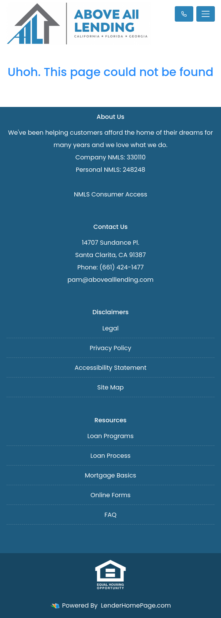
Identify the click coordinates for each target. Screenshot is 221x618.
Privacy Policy (110, 348)
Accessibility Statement (111, 367)
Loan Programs (110, 436)
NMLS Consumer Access (110, 194)
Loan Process (110, 455)
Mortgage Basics (110, 475)
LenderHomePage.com (136, 605)
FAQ (110, 514)
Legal (110, 328)
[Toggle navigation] (205, 14)
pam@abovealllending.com (110, 279)
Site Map (110, 387)
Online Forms (110, 495)
